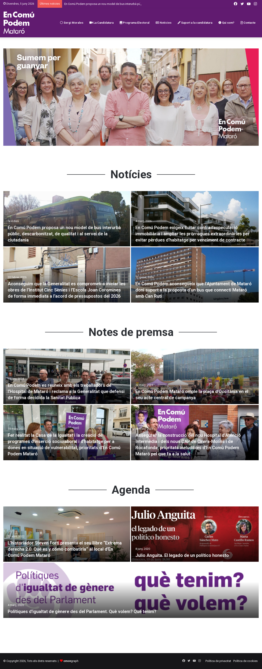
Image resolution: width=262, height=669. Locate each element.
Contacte (248, 22)
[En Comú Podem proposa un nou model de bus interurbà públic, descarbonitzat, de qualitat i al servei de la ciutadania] (66, 218)
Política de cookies (245, 661)
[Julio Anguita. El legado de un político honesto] (195, 534)
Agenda (131, 489)
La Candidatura (101, 22)
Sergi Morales (71, 22)
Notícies (131, 174)
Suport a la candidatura (195, 22)
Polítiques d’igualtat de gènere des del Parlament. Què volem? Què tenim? (82, 611)
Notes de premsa (131, 332)
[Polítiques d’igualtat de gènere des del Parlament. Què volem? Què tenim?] (131, 590)
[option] (131, 247)
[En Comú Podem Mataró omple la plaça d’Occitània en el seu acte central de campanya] (195, 376)
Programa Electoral (135, 22)
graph (70, 661)
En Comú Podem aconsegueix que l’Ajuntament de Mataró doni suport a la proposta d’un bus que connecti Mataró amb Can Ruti (193, 290)
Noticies (163, 22)
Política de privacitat (218, 661)
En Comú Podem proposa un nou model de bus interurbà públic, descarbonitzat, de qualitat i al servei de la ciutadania (64, 234)
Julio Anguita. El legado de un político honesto (182, 555)
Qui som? (226, 22)
